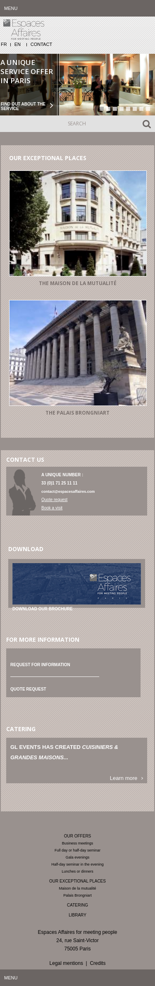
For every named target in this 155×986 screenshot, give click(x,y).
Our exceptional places (77, 881)
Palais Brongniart (77, 895)
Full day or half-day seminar (77, 850)
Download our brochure (42, 609)
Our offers (77, 836)
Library (77, 915)
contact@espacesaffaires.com (68, 491)
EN (17, 44)
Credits (97, 963)
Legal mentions (66, 963)
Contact (41, 44)
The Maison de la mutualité (78, 283)
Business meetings (77, 843)
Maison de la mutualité (77, 888)
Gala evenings (78, 857)
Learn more (123, 778)
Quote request (54, 499)
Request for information (40, 664)
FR (4, 44)
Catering (77, 905)
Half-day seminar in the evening (77, 864)
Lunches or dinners (77, 871)
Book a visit (51, 508)
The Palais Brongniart (77, 412)
